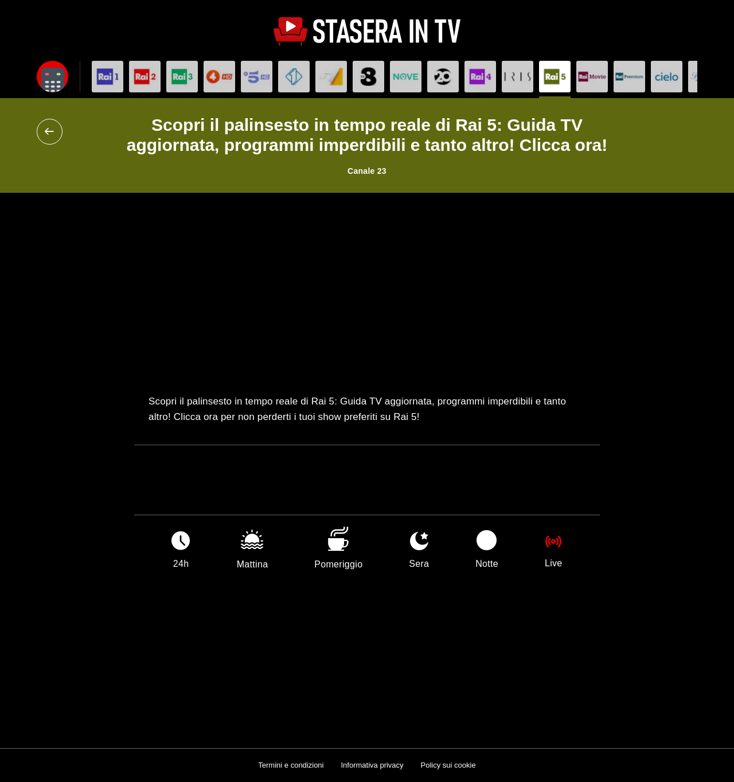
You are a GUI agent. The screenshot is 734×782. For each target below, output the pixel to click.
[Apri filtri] (52, 76)
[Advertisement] (367, 293)
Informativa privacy (372, 765)
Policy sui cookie (448, 765)
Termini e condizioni (290, 765)
